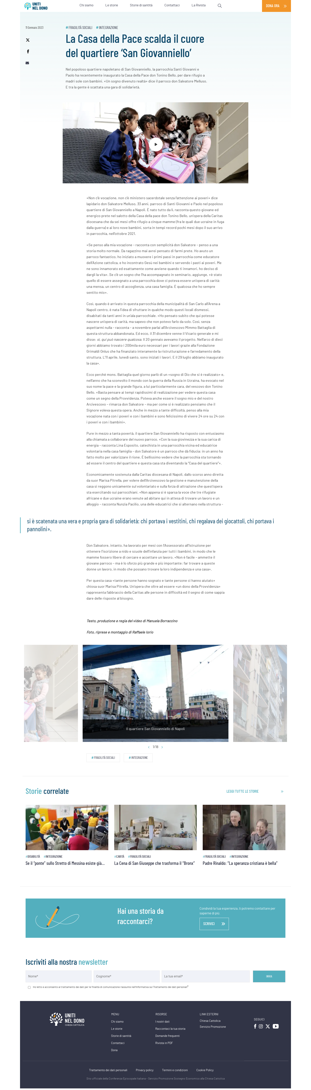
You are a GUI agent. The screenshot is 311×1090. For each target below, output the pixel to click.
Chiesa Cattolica (210, 1020)
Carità (120, 856)
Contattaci (118, 1043)
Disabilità (34, 856)
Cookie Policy (205, 1070)
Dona (114, 1050)
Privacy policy (145, 1070)
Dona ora (272, 6)
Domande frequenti (167, 1035)
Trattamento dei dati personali (108, 1070)
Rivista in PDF (164, 1043)
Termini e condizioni (175, 1070)
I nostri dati (162, 1021)
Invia (269, 976)
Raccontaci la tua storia (170, 1028)
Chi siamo (117, 1021)
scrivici (214, 924)
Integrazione (108, 28)
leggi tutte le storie (243, 791)
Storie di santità (121, 1035)
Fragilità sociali (80, 28)
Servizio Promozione (213, 1026)
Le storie (116, 1028)
